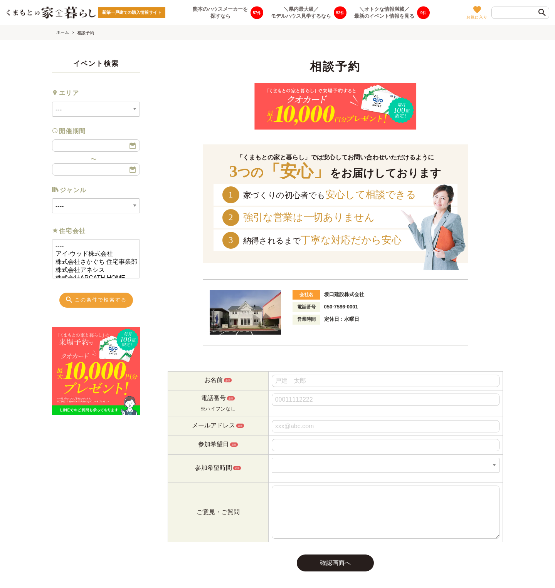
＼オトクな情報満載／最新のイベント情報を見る (384, 12)
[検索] (542, 13)
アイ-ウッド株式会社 (93, 254)
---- (93, 246)
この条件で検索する (96, 299)
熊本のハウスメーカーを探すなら (220, 12)
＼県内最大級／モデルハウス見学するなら (301, 12)
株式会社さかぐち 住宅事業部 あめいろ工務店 (93, 262)
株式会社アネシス (93, 270)
